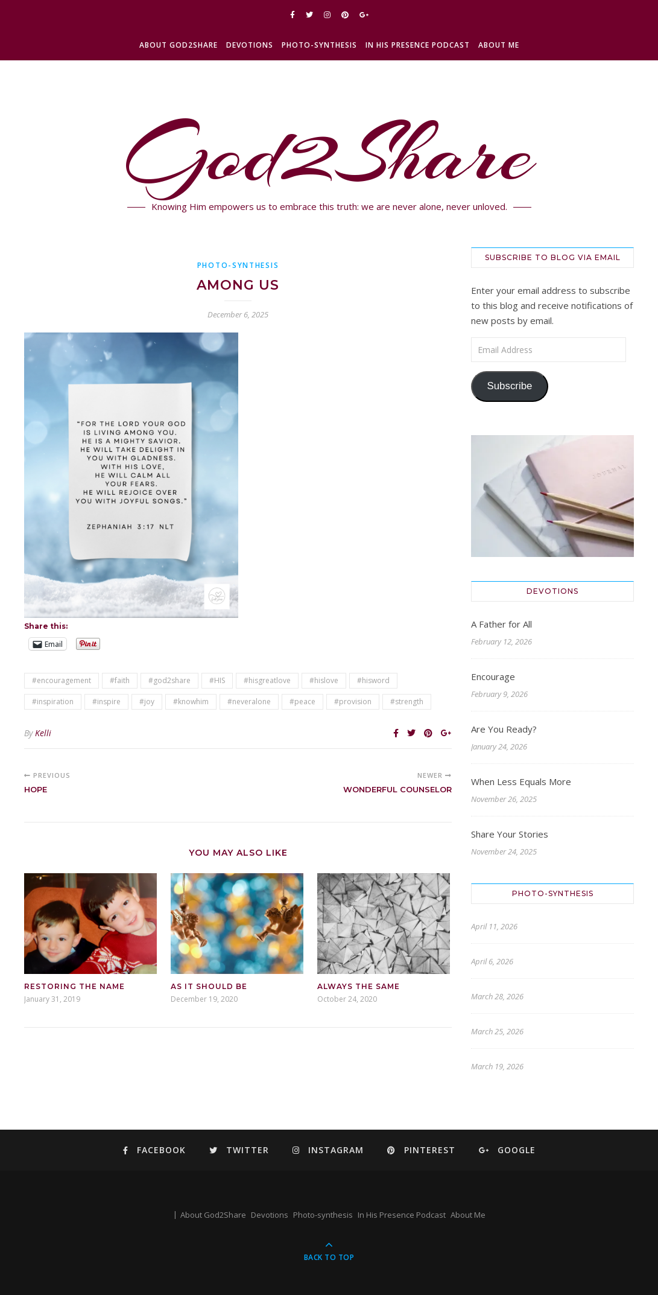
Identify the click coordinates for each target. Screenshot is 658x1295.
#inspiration (53, 701)
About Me (498, 45)
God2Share (329, 154)
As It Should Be (209, 986)
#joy (146, 701)
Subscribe (509, 386)
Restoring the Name (74, 986)
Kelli (43, 733)
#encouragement (61, 680)
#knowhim (191, 701)
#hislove (323, 680)
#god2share (169, 680)
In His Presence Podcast (417, 45)
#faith (120, 680)
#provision (353, 701)
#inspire (106, 701)
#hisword (373, 680)
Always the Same (358, 986)
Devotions (249, 45)
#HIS (217, 680)
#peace (302, 701)
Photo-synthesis (319, 45)
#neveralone (249, 701)
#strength (406, 701)
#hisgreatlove (267, 680)
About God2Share (178, 45)
